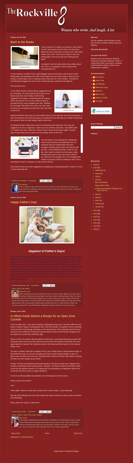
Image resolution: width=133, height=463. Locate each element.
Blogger (76, 451)
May (97, 194)
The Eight (98, 101)
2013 (95, 217)
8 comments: (32, 180)
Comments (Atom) (26, 437)
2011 (95, 223)
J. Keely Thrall (26, 415)
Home (47, 433)
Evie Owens (99, 77)
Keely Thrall (99, 80)
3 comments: (35, 285)
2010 (95, 226)
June (97, 180)
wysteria (39, 415)
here (60, 133)
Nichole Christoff (101, 98)
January (98, 207)
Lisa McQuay (100, 84)
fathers (27, 288)
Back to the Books (22, 42)
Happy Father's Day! (24, 202)
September (99, 170)
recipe (34, 415)
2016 (95, 168)
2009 (95, 229)
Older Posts (78, 433)
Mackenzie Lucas (101, 87)
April (97, 197)
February (98, 204)
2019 (95, 165)
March (97, 200)
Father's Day (20, 288)
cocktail (19, 415)
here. (24, 86)
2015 (95, 210)
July (96, 176)
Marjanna (98, 91)
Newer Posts (15, 433)
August (98, 173)
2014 (95, 214)
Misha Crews (100, 94)
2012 (95, 220)
